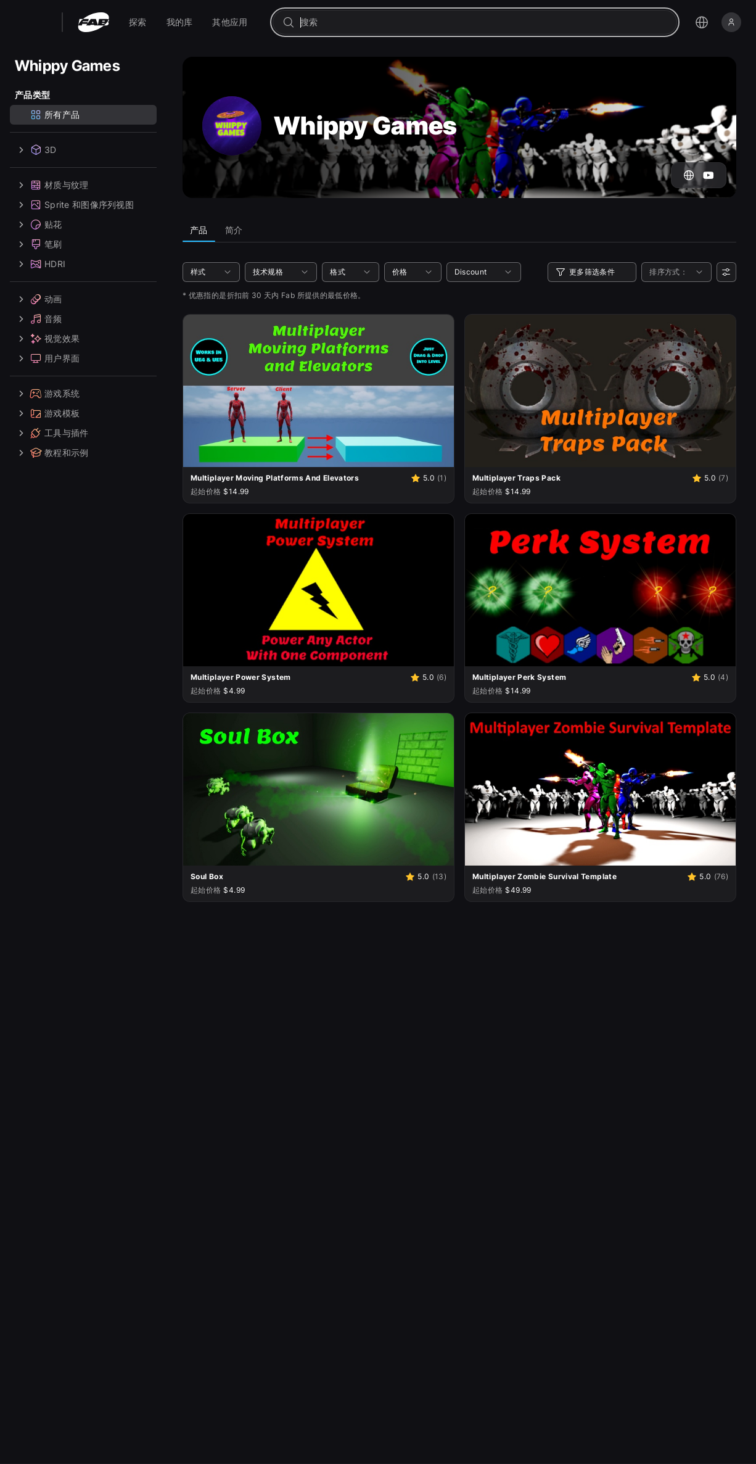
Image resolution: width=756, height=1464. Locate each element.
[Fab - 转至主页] (93, 22)
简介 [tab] (234, 230)
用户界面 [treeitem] (47, 358)
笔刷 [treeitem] (38, 244)
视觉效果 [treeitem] (47, 339)
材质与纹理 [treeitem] (51, 185)
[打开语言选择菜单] (702, 22)
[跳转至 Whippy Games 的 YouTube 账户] (708, 175)
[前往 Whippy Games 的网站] (688, 175)
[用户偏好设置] (726, 272)
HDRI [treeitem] (40, 264)
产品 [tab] (199, 230)
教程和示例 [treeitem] (51, 453)
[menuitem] (138, 22)
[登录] (731, 22)
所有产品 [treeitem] (55, 115)
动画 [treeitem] (38, 299)
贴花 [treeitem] (38, 224)
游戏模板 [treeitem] (47, 413)
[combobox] (483, 22)
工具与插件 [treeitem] (51, 433)
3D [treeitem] (36, 150)
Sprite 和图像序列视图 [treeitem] (74, 205)
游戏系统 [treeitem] (47, 393)
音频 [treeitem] (38, 319)
